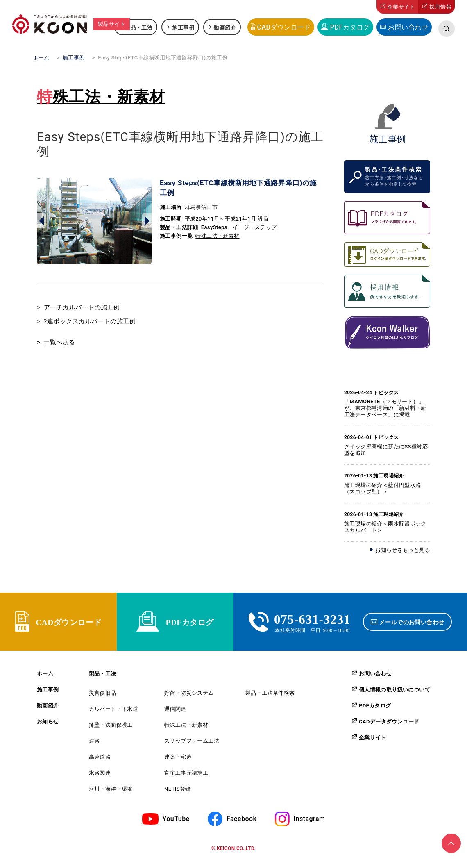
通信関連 (175, 712)
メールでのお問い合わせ (413, 623)
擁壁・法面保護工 (111, 728)
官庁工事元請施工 (186, 776)
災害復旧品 (102, 696)
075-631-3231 (312, 619)
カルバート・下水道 (113, 712)
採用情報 (440, 7)
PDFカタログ (350, 27)
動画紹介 (225, 27)
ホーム (45, 677)
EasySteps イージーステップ (239, 227)
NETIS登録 (177, 792)
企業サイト (401, 7)
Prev (41, 221)
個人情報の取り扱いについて (394, 693)
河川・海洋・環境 (111, 792)
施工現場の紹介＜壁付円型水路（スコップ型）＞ (382, 488)
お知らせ (48, 725)
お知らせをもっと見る (402, 550)
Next (147, 221)
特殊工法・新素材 (101, 97)
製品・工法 (138, 27)
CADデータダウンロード (389, 725)
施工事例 (183, 27)
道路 (94, 744)
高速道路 (100, 760)
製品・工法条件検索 (270, 696)
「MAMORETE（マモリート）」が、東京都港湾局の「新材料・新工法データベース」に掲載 (385, 408)
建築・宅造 (178, 760)
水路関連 (100, 776)
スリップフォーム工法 (191, 744)
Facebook (241, 821)
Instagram (309, 821)
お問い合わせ (408, 27)
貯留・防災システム (189, 696)
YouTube (176, 821)
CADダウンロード (284, 27)
